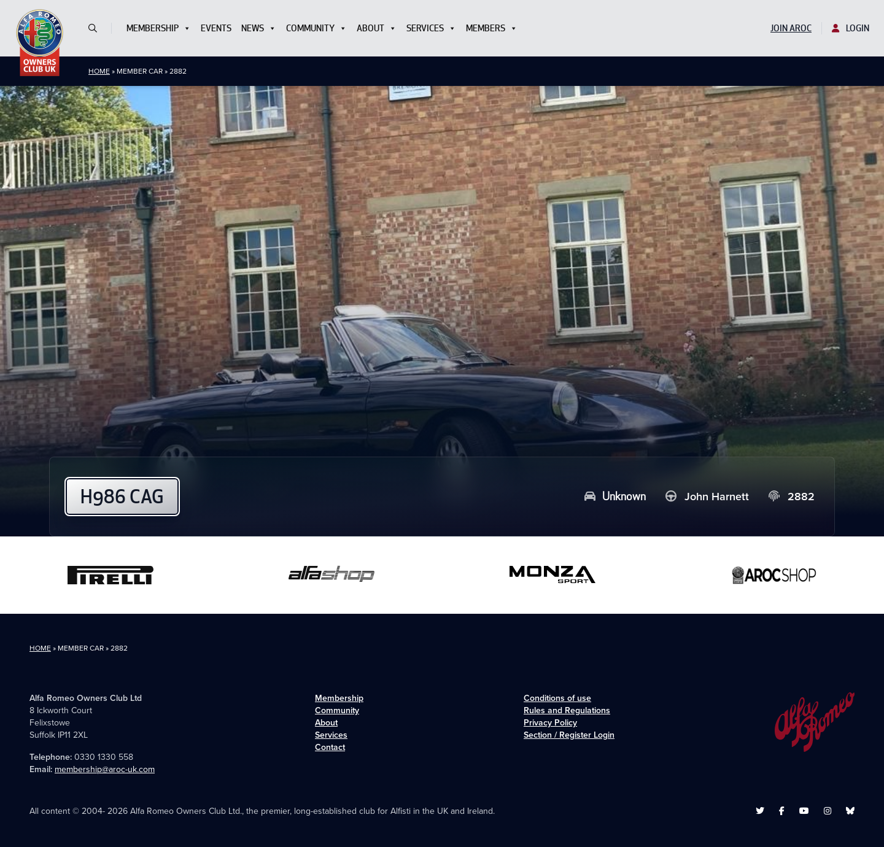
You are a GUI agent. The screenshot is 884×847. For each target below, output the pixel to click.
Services (431, 28)
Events (216, 28)
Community (316, 28)
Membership (158, 28)
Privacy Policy (550, 722)
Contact (330, 747)
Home (99, 71)
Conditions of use (557, 698)
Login (850, 28)
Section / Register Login (569, 735)
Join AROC (791, 28)
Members (492, 28)
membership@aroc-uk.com (105, 769)
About (377, 28)
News (258, 28)
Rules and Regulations (567, 710)
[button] (97, 28)
